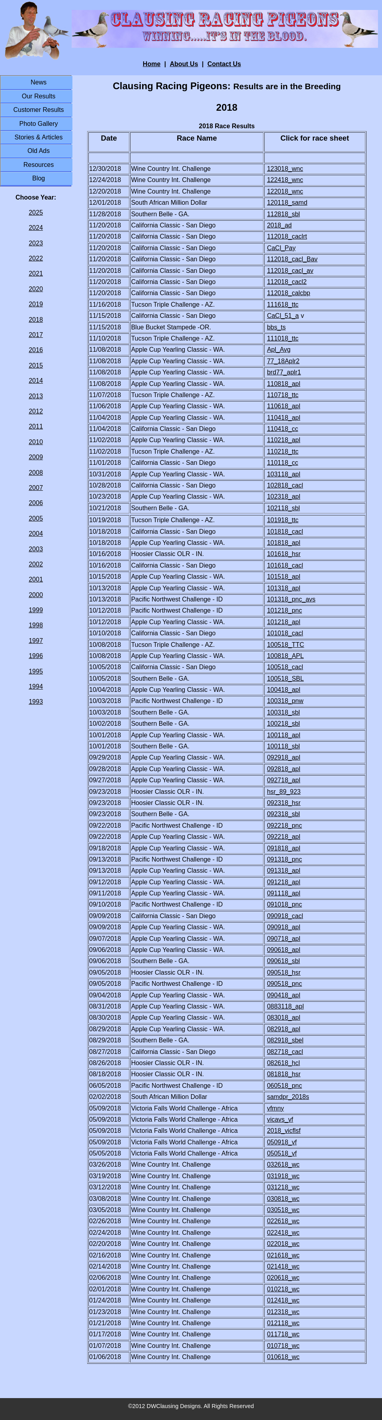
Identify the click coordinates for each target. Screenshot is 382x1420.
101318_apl (283, 588)
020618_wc (283, 1277)
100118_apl (283, 735)
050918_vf (282, 1142)
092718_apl (283, 780)
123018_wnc (285, 168)
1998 (36, 625)
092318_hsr (284, 802)
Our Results (38, 96)
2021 (36, 273)
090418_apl (283, 995)
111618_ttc (282, 304)
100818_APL (285, 655)
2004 (36, 533)
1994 (36, 686)
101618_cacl (285, 565)
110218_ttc (282, 451)
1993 (36, 701)
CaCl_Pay (281, 248)
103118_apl (283, 474)
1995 (36, 671)
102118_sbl (283, 508)
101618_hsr (284, 553)
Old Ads (38, 150)
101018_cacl (285, 633)
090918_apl (283, 927)
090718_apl (283, 938)
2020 (36, 289)
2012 (36, 411)
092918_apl (283, 757)
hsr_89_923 (284, 791)
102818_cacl (285, 485)
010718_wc (283, 1345)
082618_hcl (283, 1063)
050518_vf (282, 1153)
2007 (36, 487)
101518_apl (283, 576)
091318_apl (283, 870)
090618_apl (283, 949)
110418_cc (282, 428)
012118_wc (283, 1323)
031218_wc (283, 1187)
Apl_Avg (278, 349)
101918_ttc (282, 520)
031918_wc (283, 1176)
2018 (36, 319)
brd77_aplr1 (284, 372)
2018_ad (279, 225)
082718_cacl (285, 1051)
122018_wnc (285, 191)
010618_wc (283, 1356)
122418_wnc (285, 179)
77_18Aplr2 (283, 361)
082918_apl (283, 1029)
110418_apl (283, 417)
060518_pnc (284, 1085)
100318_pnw (285, 700)
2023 (36, 243)
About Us (184, 64)
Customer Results (38, 109)
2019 (36, 304)
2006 (36, 502)
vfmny (275, 1108)
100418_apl (283, 689)
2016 (36, 350)
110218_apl (283, 440)
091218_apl (283, 882)
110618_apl (283, 406)
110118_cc (282, 462)
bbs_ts (276, 327)
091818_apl (283, 848)
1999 (36, 610)
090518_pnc (284, 983)
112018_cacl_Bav (292, 259)
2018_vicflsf (284, 1130)
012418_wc (283, 1300)
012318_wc (283, 1311)
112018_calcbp (288, 293)
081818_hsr (284, 1074)
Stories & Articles (39, 137)
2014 (36, 380)
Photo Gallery (38, 123)
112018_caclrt (287, 236)
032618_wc (283, 1164)
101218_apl (283, 622)
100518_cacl (285, 667)
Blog (38, 178)
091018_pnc (284, 904)
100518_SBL (285, 678)
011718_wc (283, 1334)
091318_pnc (284, 859)
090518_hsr (284, 972)
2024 (36, 227)
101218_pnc (284, 610)
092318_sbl (283, 814)
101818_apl (283, 542)
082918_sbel (285, 1040)
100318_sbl (283, 712)
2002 (36, 564)
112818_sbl (283, 214)
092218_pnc (284, 825)
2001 (36, 579)
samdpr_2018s (288, 1096)
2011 (36, 426)
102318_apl (283, 496)
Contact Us (224, 64)
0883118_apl (285, 1006)
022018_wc (283, 1243)
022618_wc (283, 1221)
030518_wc (283, 1210)
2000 (36, 595)
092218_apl (283, 836)
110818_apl (283, 383)
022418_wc (283, 1232)
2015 (36, 365)
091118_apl (283, 893)
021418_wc (283, 1266)
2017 (36, 334)
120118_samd (287, 202)
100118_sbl (283, 746)
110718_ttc (282, 395)
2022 (36, 258)
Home (151, 64)
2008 (36, 472)
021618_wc (283, 1255)
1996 (36, 655)
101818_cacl (285, 531)
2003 (36, 549)
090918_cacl (285, 916)
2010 (36, 442)
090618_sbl (283, 961)
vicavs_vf (280, 1119)
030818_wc (283, 1198)
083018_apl (283, 1017)
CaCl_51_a (283, 315)
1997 (36, 640)
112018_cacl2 (287, 281)
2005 (36, 518)
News (39, 82)
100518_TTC (285, 644)
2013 (36, 396)
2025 (36, 212)
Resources (38, 164)
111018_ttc (282, 338)
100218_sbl (283, 723)
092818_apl (283, 769)
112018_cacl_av (290, 270)
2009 (36, 457)
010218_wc (283, 1289)
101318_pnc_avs (291, 599)
